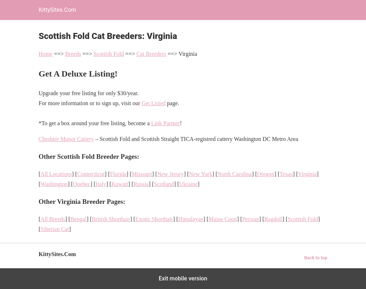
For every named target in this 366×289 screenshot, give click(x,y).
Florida (118, 174)
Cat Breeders (151, 54)
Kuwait (120, 184)
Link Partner (165, 123)
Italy (101, 184)
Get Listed (153, 103)
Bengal (78, 219)
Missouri (142, 174)
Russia (141, 184)
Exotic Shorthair (154, 219)
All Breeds (52, 219)
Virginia (307, 174)
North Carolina (234, 174)
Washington (54, 184)
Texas (286, 174)
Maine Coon (222, 219)
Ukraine (188, 184)
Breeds (73, 54)
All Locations (56, 174)
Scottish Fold (109, 54)
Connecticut (91, 174)
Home (46, 54)
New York (200, 174)
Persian (250, 219)
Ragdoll (273, 219)
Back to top (315, 257)
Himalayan (190, 219)
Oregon (265, 174)
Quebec (81, 184)
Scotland (164, 184)
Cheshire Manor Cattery (66, 139)
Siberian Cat (54, 229)
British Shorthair (111, 219)
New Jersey (170, 174)
